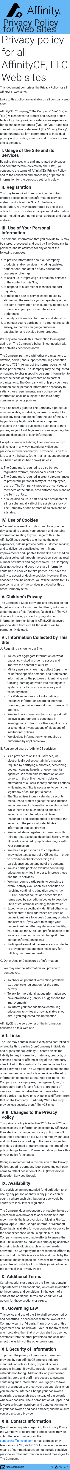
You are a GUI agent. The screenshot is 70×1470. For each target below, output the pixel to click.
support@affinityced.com (16, 1441)
